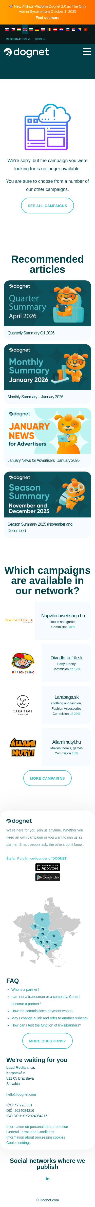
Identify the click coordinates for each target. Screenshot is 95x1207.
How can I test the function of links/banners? (46, 1025)
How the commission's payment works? (42, 1011)
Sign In (40, 39)
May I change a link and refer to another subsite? (49, 1018)
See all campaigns (47, 206)
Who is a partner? (25, 989)
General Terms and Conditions (30, 1132)
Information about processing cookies (35, 1137)
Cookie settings (18, 1143)
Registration (18, 39)
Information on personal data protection (37, 1127)
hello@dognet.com (21, 1094)
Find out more (47, 18)
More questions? (47, 1041)
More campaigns (47, 778)
